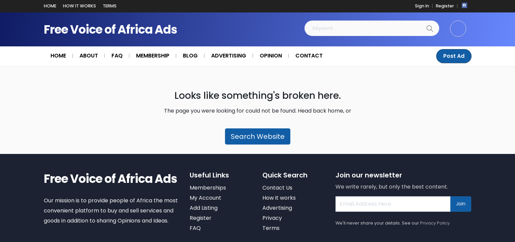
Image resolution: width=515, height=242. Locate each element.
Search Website (258, 136)
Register (446, 5)
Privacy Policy (435, 223)
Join (460, 203)
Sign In (424, 5)
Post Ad (454, 56)
